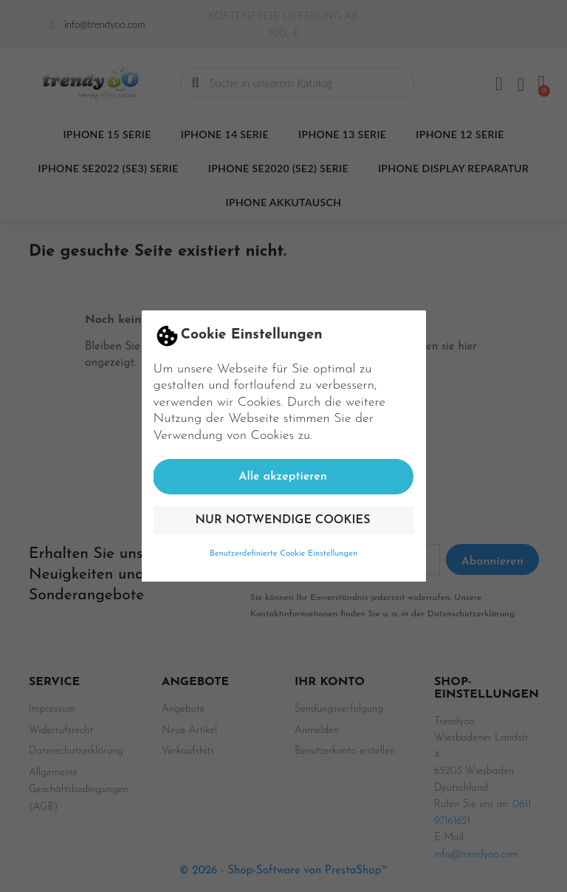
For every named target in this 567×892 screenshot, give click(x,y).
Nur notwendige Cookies (283, 520)
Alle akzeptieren (282, 477)
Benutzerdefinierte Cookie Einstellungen (284, 554)
